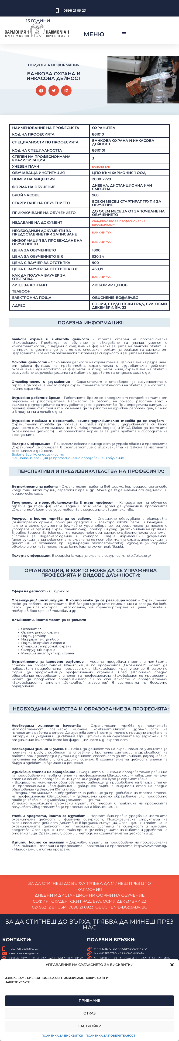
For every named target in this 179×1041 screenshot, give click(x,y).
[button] (172, 964)
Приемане (89, 1000)
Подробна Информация (53, 65)
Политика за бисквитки (62, 1035)
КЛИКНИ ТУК (104, 299)
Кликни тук (104, 254)
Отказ (89, 1013)
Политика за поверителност (110, 1035)
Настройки (89, 1026)
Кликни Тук (104, 185)
